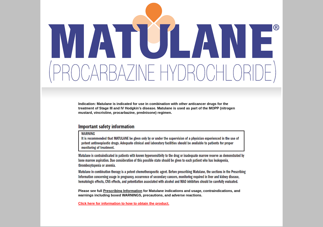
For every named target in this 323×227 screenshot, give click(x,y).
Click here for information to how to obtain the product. (123, 203)
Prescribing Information (122, 191)
